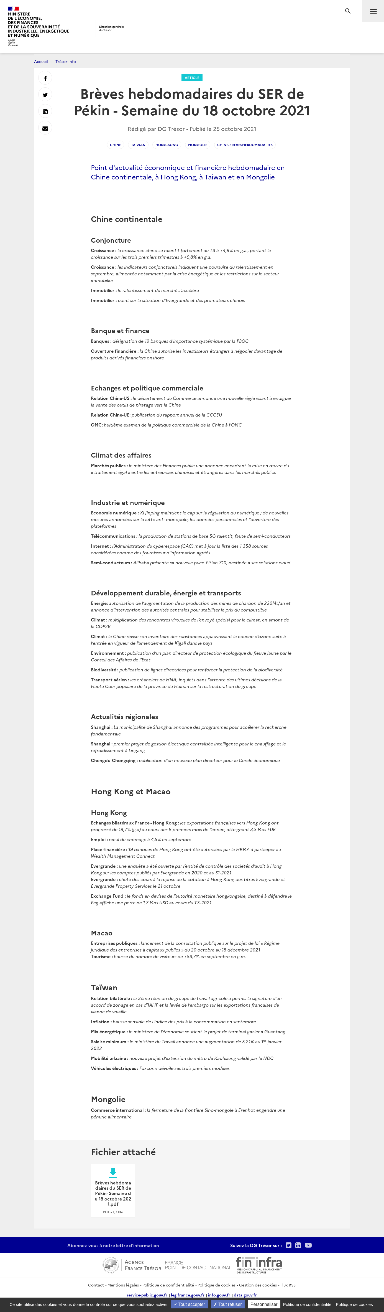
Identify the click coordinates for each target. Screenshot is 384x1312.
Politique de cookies (216, 1285)
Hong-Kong (166, 144)
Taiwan (138, 144)
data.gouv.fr (245, 1295)
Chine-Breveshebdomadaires (245, 144)
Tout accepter (189, 1304)
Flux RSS (288, 1285)
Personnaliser (264, 1304)
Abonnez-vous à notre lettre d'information (113, 1245)
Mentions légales (123, 1285)
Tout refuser (228, 1304)
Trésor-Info (65, 61)
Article (192, 77)
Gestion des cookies (258, 1285)
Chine (115, 144)
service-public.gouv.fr (147, 1295)
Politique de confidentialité (168, 1285)
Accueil (41, 61)
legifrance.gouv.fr (187, 1295)
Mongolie (197, 144)
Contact (96, 1285)
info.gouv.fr (219, 1295)
